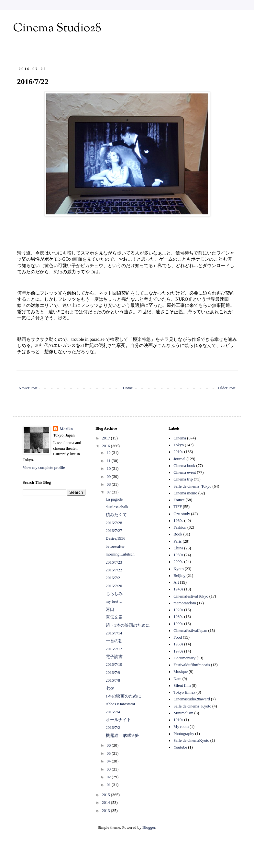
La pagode (114, 499)
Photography (183, 733)
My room (181, 726)
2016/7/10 (114, 664)
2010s (178, 451)
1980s (178, 616)
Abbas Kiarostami (120, 704)
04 (109, 761)
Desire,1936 (116, 538)
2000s (178, 561)
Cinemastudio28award (191, 699)
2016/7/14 (114, 633)
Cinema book (184, 465)
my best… (114, 601)
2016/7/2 (113, 727)
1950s (178, 555)
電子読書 (114, 656)
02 (109, 777)
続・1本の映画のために (128, 625)
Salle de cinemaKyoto (191, 740)
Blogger (148, 827)
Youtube (180, 747)
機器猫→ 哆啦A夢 (122, 735)
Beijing (179, 575)
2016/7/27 (114, 530)
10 (109, 468)
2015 (106, 795)
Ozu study (181, 514)
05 (109, 753)
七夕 (110, 688)
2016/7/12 (114, 649)
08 (109, 484)
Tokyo (178, 445)
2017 (106, 438)
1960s (178, 520)
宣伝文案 (114, 617)
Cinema (179, 438)
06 (109, 745)
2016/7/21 (114, 578)
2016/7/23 (114, 562)
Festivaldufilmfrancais (191, 665)
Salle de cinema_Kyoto (192, 706)
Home (128, 388)
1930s (178, 644)
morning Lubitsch (120, 554)
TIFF (177, 506)
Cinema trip (183, 479)
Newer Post (28, 388)
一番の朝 (114, 641)
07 (109, 492)
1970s (178, 651)
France (178, 500)
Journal (179, 459)
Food (177, 637)
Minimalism (183, 713)
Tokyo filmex (184, 692)
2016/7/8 (113, 680)
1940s (178, 589)
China (178, 548)
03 (109, 769)
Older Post (226, 388)
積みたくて (116, 515)
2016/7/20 (114, 586)
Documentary (184, 658)
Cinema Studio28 (57, 28)
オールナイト (118, 720)
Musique (180, 671)
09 (109, 476)
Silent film (182, 685)
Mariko (66, 429)
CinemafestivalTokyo (190, 596)
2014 (106, 802)
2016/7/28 (114, 523)
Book (177, 534)
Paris (177, 541)
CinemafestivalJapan (190, 630)
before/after (115, 546)
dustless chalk (117, 507)
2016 (106, 446)
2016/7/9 (113, 672)
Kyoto (178, 569)
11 (109, 461)
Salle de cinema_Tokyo (192, 486)
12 (109, 452)
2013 (106, 810)
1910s (178, 720)
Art (176, 582)
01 (109, 785)
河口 (110, 609)
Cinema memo (185, 493)
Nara (177, 678)
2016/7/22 (114, 570)
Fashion (179, 527)
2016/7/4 (113, 712)
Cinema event (184, 472)
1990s (178, 623)
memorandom (184, 603)
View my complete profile (44, 467)
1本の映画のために (123, 696)
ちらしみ (114, 593)
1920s (178, 610)
